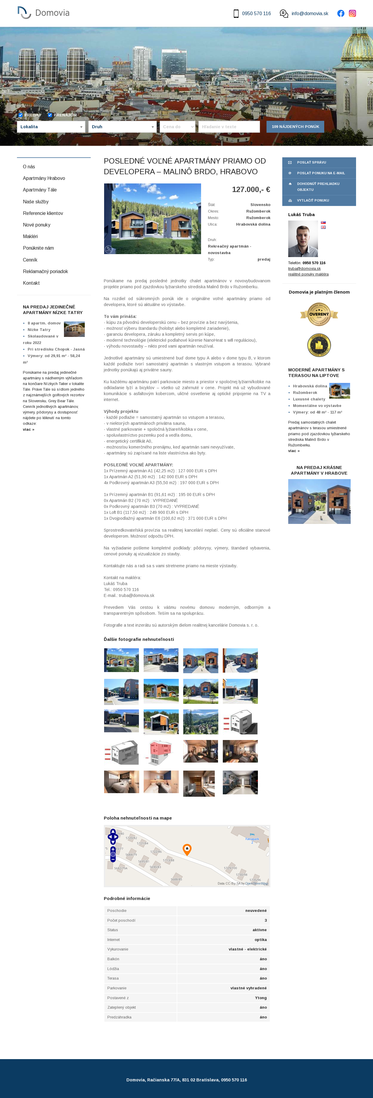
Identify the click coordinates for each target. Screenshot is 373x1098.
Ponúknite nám (38, 248)
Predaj (29, 115)
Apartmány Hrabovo (44, 178)
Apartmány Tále (40, 189)
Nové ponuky (36, 224)
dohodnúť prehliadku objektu (318, 186)
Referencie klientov (43, 213)
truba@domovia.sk (304, 268)
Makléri (30, 236)
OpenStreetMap (256, 883)
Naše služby (35, 201)
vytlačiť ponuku (313, 200)
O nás (29, 166)
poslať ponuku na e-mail (321, 173)
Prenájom (62, 115)
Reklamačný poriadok (45, 271)
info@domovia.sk (304, 13)
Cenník (30, 259)
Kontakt (31, 283)
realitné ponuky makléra (308, 274)
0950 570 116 (251, 13)
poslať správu (311, 162)
